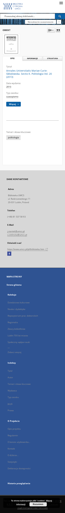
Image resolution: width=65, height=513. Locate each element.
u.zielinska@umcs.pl (17, 234)
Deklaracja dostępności (19, 468)
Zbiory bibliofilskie (16, 328)
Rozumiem (38, 504)
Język (10, 403)
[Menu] (61, 3)
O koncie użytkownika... (19, 442)
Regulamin (13, 435)
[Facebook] (9, 253)
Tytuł (10, 370)
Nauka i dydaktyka (16, 309)
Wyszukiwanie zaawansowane (40, 22)
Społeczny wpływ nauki (19, 342)
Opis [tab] (12, 58)
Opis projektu (14, 428)
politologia (13, 137)
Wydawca (12, 390)
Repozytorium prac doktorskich (23, 315)
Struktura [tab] (52, 58)
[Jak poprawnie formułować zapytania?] (59, 22)
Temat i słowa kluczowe (19, 384)
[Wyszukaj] (60, 16)
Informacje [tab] (32, 58)
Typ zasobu (13, 397)
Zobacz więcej (14, 352)
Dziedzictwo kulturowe (19, 302)
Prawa (11, 410)
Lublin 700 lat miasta (18, 335)
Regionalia (13, 322)
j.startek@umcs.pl (16, 231)
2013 (8, 86)
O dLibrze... (13, 455)
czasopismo (12, 96)
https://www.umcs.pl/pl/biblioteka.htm (27, 249)
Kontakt (11, 448)
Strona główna (14, 284)
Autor (10, 377)
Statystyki (12, 461)
